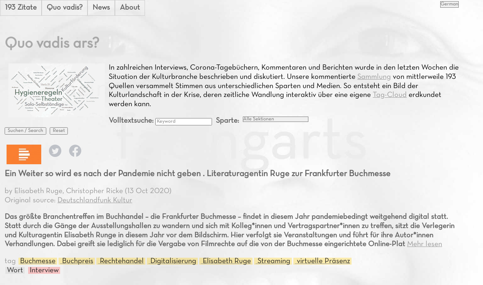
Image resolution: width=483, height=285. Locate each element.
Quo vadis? (64, 7)
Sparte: (227, 120)
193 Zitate (21, 7)
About (130, 7)
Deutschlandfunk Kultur (94, 200)
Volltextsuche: (132, 120)
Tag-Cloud (390, 95)
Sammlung (374, 76)
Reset (59, 130)
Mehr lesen (424, 244)
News (101, 7)
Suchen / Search (25, 130)
